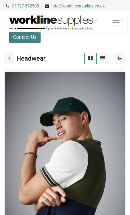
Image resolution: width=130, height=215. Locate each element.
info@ (57, 6)
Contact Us (25, 37)
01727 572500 (25, 6)
